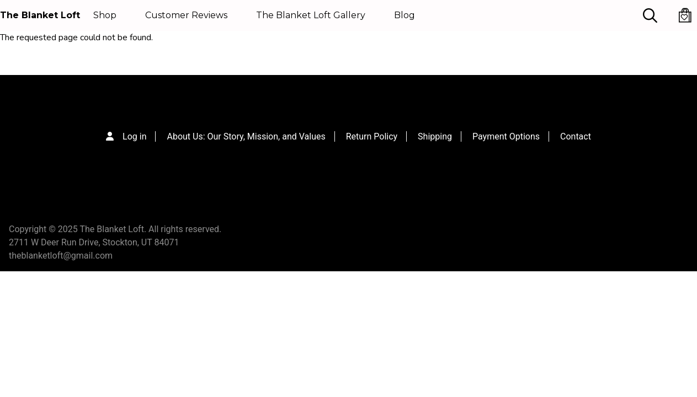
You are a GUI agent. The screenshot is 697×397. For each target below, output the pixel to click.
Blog (404, 15)
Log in (134, 136)
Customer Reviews (186, 15)
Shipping (435, 136)
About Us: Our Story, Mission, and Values (246, 136)
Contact (575, 136)
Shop (104, 15)
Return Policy (371, 136)
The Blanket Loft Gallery (310, 15)
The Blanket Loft (40, 15)
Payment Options (506, 136)
